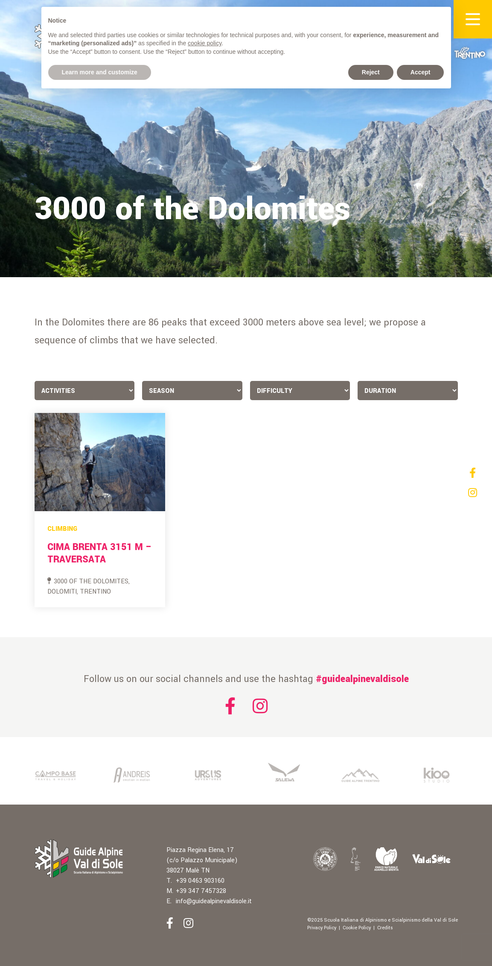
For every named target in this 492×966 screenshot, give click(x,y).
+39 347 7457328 (201, 891)
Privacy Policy (321, 928)
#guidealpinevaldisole (362, 679)
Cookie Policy (357, 928)
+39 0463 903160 (200, 880)
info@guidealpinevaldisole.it (214, 901)
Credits (385, 928)
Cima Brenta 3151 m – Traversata (99, 553)
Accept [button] (420, 72)
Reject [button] (371, 72)
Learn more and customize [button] (99, 72)
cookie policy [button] (204, 43)
